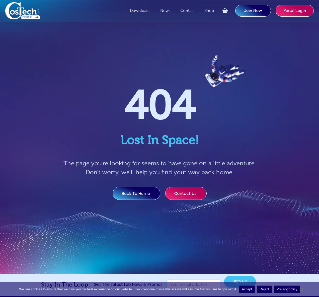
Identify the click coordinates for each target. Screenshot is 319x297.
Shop (209, 10)
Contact (187, 10)
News (165, 10)
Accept (247, 289)
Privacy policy (287, 289)
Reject (264, 289)
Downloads (140, 10)
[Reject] (301, 291)
